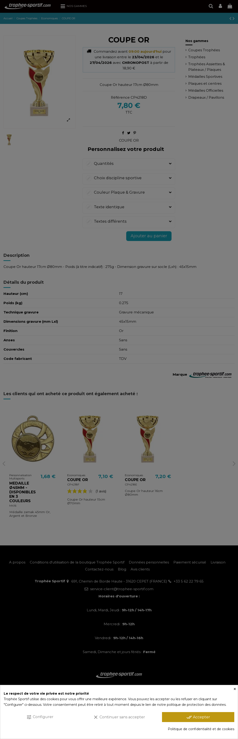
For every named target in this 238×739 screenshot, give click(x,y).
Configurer (39, 717)
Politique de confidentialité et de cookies (201, 729)
